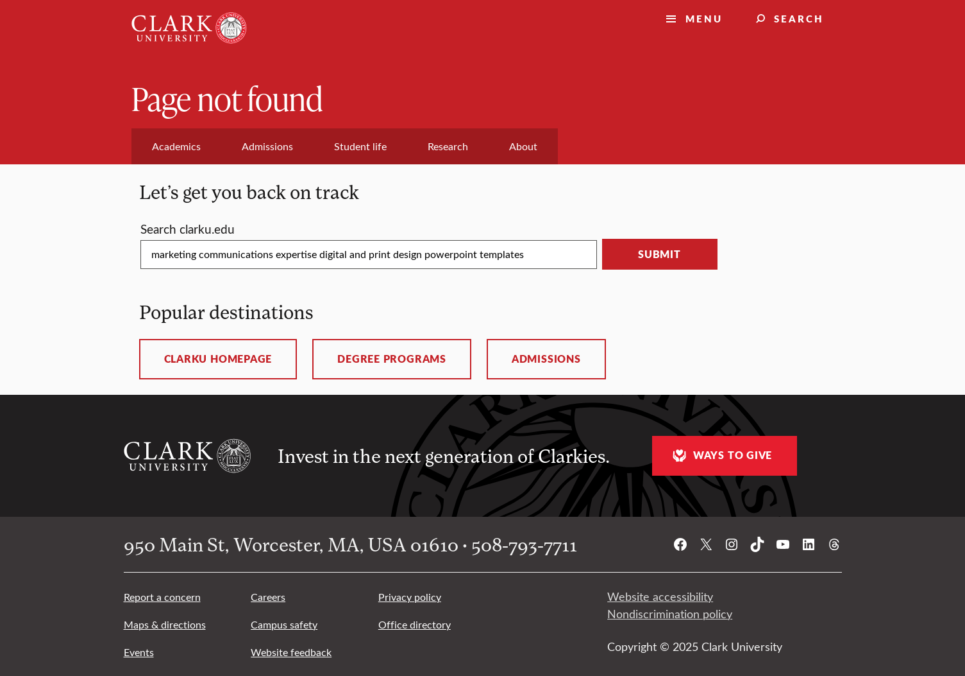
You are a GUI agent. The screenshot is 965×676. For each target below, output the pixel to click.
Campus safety (284, 624)
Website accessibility (660, 596)
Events (139, 652)
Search (799, 18)
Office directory (414, 624)
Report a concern (162, 596)
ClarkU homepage (218, 359)
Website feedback (291, 652)
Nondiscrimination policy (669, 613)
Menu (704, 18)
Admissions (546, 359)
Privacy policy (409, 596)
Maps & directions (165, 624)
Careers (268, 596)
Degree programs (391, 359)
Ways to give (720, 455)
